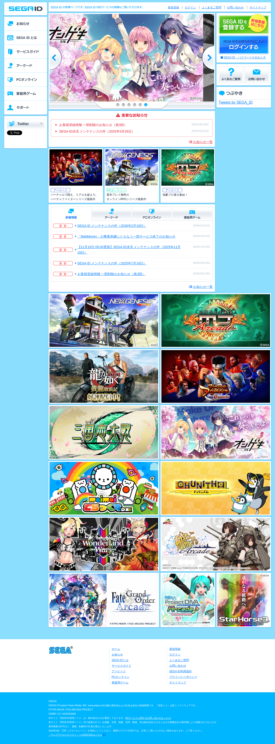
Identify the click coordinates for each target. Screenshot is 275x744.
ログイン (190, 7)
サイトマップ (258, 7)
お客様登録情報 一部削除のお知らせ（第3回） (93, 125)
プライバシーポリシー (183, 677)
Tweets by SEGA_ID (236, 102)
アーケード (119, 671)
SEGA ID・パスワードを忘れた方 (245, 57)
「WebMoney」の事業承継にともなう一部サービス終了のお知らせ (126, 236)
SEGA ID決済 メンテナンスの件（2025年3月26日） (97, 131)
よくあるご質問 (211, 7)
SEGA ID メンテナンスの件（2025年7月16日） (111, 263)
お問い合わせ (235, 7)
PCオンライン (121, 677)
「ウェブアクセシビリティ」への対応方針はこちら (75, 735)
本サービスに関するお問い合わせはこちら (148, 718)
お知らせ (117, 654)
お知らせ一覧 (203, 142)
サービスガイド (121, 665)
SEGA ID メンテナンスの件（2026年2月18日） (111, 226)
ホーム (116, 649)
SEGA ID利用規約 (180, 671)
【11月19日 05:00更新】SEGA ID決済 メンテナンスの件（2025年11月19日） (129, 249)
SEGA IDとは (120, 660)
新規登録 (173, 7)
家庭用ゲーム (120, 682)
